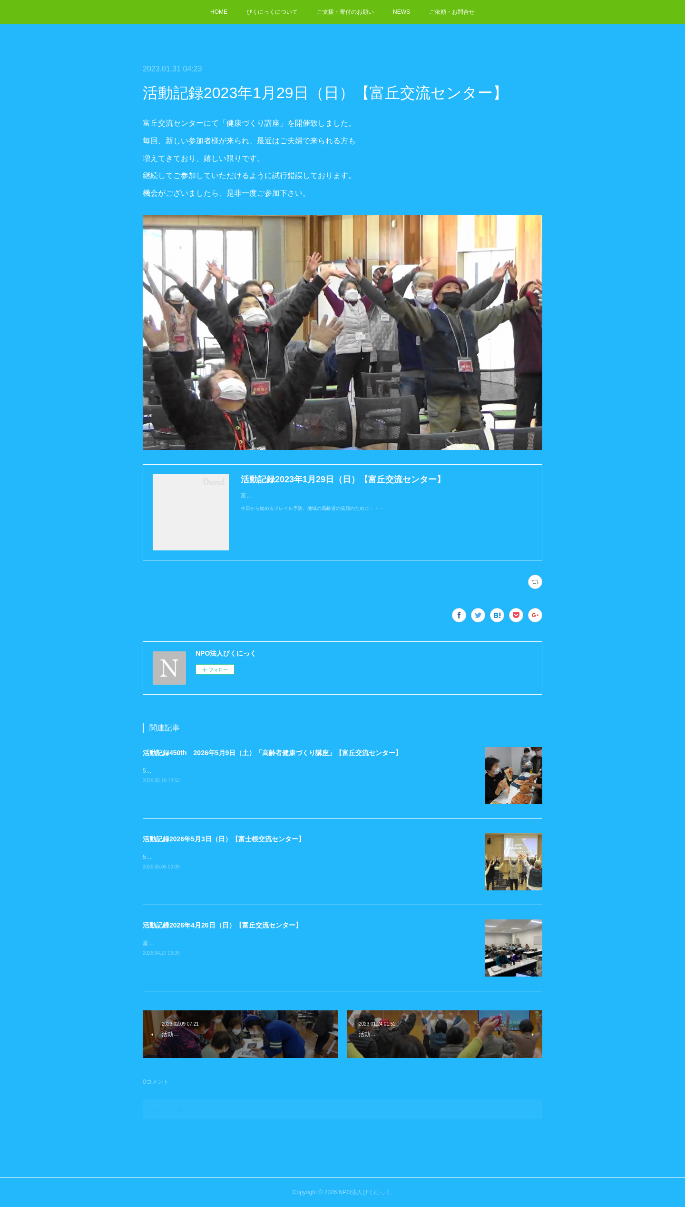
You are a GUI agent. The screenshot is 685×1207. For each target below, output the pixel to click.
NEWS (401, 12)
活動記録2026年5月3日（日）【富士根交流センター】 (224, 839)
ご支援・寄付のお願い (345, 12)
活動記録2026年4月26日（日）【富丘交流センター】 (222, 925)
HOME (218, 12)
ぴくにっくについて (272, 12)
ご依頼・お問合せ (452, 12)
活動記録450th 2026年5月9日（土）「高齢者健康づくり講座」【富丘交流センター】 (272, 753)
